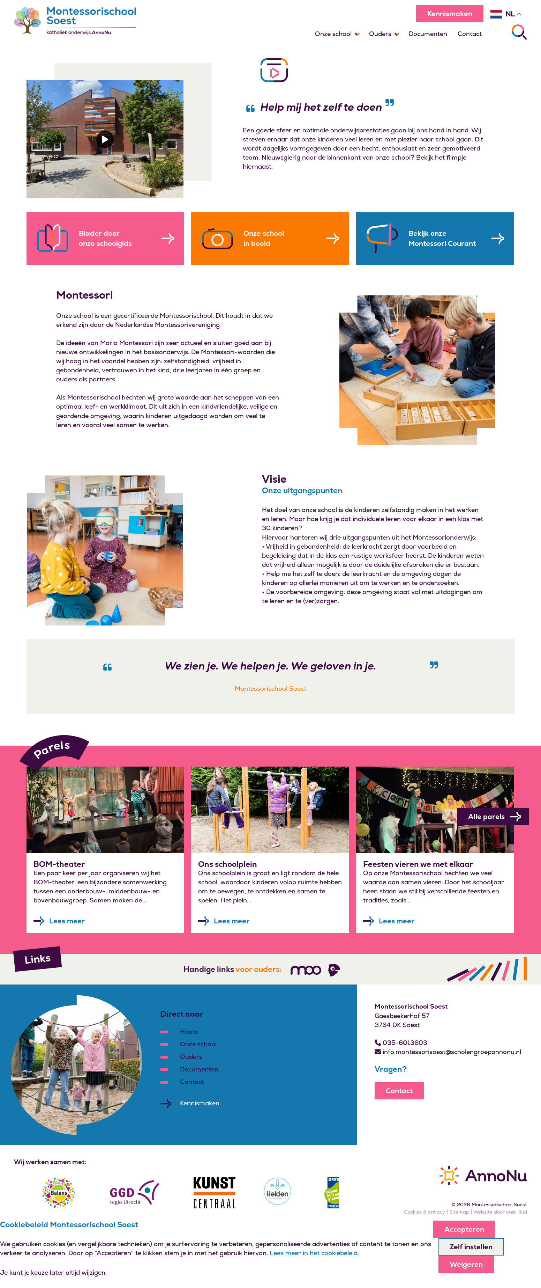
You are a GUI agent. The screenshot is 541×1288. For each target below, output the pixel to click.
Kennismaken (449, 13)
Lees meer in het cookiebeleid (314, 1253)
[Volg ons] (306, 970)
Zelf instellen (471, 1246)
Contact (470, 34)
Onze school (333, 34)
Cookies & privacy (424, 1212)
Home (189, 1031)
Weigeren (466, 1264)
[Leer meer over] (106, 810)
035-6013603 (401, 1043)
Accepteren (464, 1229)
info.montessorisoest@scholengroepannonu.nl (448, 1052)
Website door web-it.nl (500, 1212)
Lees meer (67, 920)
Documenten (428, 34)
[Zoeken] (519, 32)
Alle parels (494, 816)
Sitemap (459, 1212)
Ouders (380, 34)
